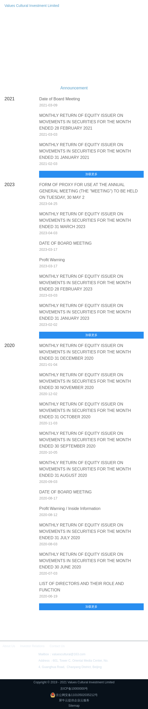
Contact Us (57, 646)
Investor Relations (32, 646)
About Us (9, 646)
